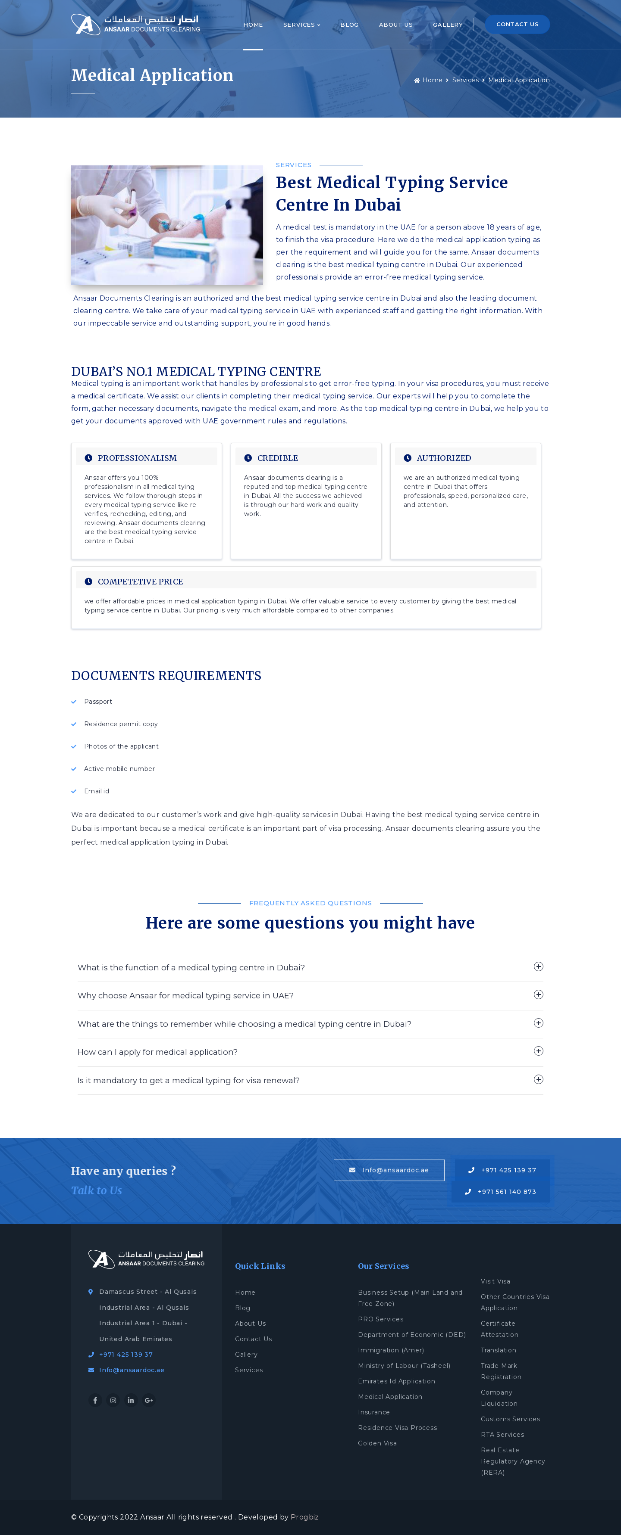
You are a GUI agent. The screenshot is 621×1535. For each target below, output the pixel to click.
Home (253, 24)
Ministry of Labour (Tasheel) (404, 1366)
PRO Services (381, 1319)
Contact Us (253, 1339)
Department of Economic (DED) (412, 1335)
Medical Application (519, 80)
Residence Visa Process (397, 1428)
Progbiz (305, 1517)
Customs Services (510, 1419)
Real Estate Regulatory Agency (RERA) (513, 1461)
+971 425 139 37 (502, 1170)
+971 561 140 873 (500, 1192)
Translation (499, 1350)
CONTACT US (517, 24)
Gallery (448, 24)
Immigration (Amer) (391, 1350)
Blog (349, 24)
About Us (396, 24)
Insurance (374, 1412)
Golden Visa (377, 1443)
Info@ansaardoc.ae (389, 1171)
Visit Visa (496, 1281)
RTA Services (502, 1435)
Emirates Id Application (396, 1381)
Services (301, 24)
